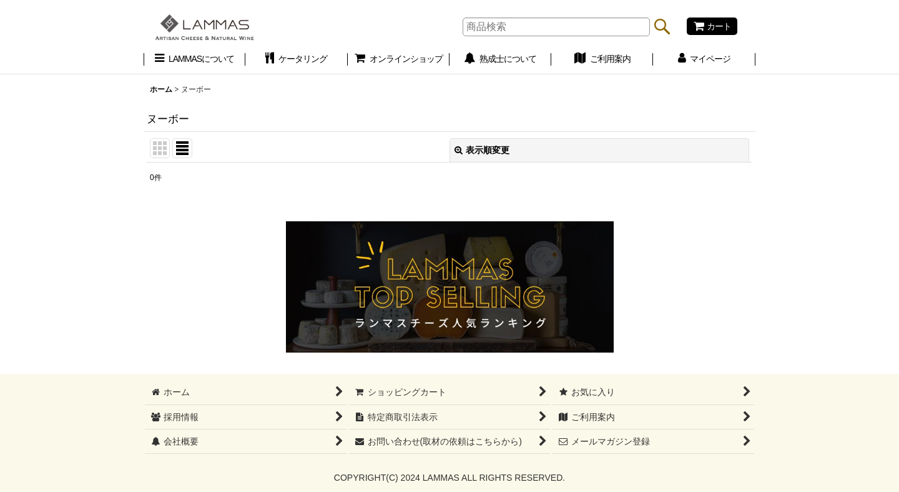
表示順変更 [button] (481, 150)
